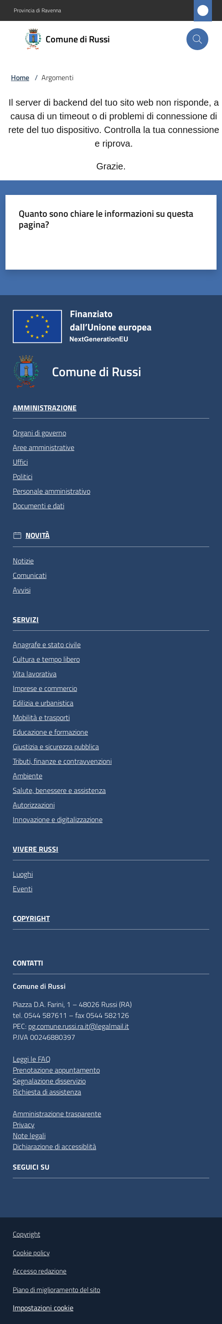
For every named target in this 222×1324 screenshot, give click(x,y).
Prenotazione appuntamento (56, 1069)
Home (20, 77)
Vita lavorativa (35, 673)
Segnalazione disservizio (49, 1080)
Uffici (20, 461)
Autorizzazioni (34, 804)
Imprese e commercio (45, 688)
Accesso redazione (40, 1271)
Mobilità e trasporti (41, 717)
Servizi (26, 619)
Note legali (29, 1135)
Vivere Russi (35, 849)
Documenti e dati (38, 505)
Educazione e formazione (50, 731)
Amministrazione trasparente (57, 1113)
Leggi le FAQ (32, 1058)
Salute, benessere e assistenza (59, 790)
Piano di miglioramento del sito (56, 1289)
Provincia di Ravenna (37, 10)
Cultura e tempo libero (46, 659)
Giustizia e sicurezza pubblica (56, 746)
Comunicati (29, 575)
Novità (38, 535)
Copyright (31, 918)
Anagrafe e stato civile (47, 644)
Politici (22, 476)
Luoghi (23, 874)
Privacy (24, 1124)
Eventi (22, 888)
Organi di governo (39, 432)
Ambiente (27, 775)
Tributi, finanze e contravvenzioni (62, 761)
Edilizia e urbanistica (43, 702)
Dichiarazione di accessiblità (54, 1146)
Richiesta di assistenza (47, 1091)
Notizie (23, 560)
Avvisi (22, 589)
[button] (197, 39)
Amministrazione (45, 408)
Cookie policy (31, 1252)
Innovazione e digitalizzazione (58, 819)
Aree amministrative (43, 447)
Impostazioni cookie (43, 1307)
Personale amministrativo (51, 491)
